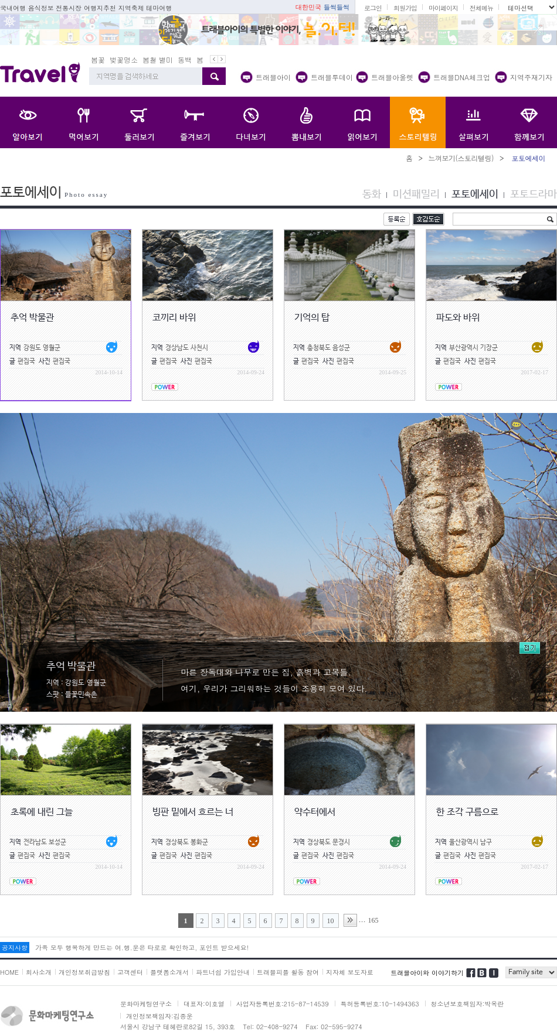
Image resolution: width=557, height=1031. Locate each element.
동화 (371, 194)
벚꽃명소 (124, 59)
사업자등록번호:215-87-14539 (282, 1003)
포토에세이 (474, 194)
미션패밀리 (416, 194)
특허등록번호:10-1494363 (380, 1003)
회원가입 (405, 8)
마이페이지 (443, 8)
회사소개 (39, 972)
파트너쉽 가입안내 (223, 972)
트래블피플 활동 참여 (288, 972)
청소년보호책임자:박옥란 (467, 1003)
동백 (185, 59)
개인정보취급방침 (84, 972)
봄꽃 (98, 59)
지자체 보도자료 (349, 972)
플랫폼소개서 (169, 972)
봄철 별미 (157, 59)
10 (330, 921)
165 (373, 920)
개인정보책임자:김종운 (159, 1016)
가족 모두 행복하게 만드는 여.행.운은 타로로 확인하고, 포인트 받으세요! (142, 947)
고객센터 (130, 972)
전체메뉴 (481, 8)
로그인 (373, 8)
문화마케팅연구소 (146, 1003)
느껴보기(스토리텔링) (461, 158)
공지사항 (15, 947)
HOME (9, 972)
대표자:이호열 (204, 1003)
